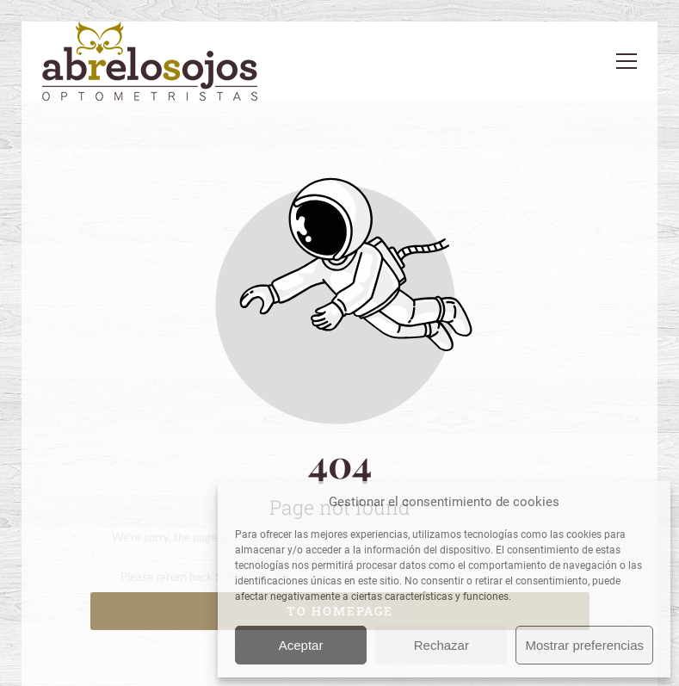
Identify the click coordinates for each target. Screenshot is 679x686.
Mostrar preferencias (584, 645)
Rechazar (441, 645)
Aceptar (301, 645)
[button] (626, 61)
